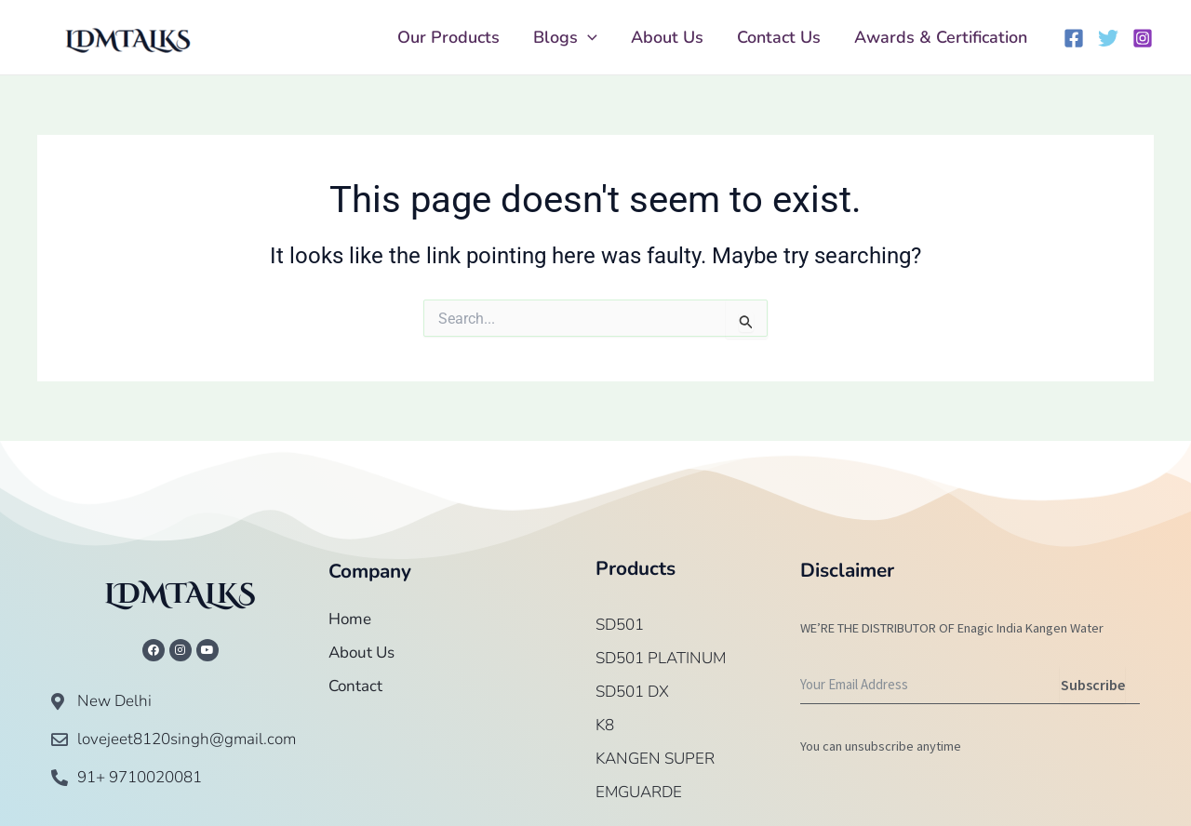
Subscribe (1093, 684)
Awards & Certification (940, 37)
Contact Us (779, 37)
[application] (587, 37)
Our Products (448, 37)
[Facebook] (1074, 38)
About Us (667, 37)
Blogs (565, 37)
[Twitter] (1108, 38)
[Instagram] (1142, 38)
